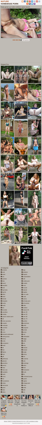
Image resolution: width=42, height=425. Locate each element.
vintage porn (26, 383)
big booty (4, 290)
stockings (25, 363)
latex (3, 390)
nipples (24, 292)
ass (2, 276)
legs (23, 270)
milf (23, 279)
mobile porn (26, 281)
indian (3, 383)
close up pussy (6, 321)
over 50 (24, 314)
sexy (24, 345)
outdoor (24, 307)
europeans (4, 343)
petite (24, 325)
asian (3, 274)
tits (23, 374)
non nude (25, 294)
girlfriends (4, 358)
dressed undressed (7, 334)
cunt (3, 330)
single (24, 352)
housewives (5, 381)
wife (23, 390)
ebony (3, 338)
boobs (3, 303)
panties (24, 321)
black (3, 296)
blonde (3, 298)
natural (24, 290)
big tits (3, 292)
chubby (3, 314)
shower (24, 350)
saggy (24, 338)
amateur (4, 270)
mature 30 (25, 310)
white (24, 387)
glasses (4, 361)
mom (24, 285)
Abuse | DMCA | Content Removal (12, 421)
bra (2, 307)
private (24, 330)
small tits (25, 358)
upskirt (24, 378)
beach (3, 283)
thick (24, 367)
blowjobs (4, 301)
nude (24, 296)
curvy (3, 332)
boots (3, 305)
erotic (3, 341)
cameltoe (4, 312)
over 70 (24, 318)
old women (25, 303)
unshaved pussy (27, 376)
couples (4, 323)
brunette (4, 310)
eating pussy (5, 336)
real (23, 334)
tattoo (24, 365)
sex (23, 343)
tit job (24, 372)
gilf (2, 356)
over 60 (24, 316)
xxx (23, 392)
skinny (24, 354)
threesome (25, 370)
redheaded (25, 336)
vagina (24, 381)
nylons (24, 298)
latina (3, 392)
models (24, 283)
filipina (3, 352)
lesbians (25, 272)
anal (3, 272)
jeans (3, 387)
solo (23, 361)
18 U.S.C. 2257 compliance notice (29, 421)
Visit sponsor (26, 40)
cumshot (4, 327)
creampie (4, 325)
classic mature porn (7, 316)
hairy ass (4, 370)
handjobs (4, 372)
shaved (24, 347)
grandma (4, 363)
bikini (3, 294)
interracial (4, 385)
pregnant (25, 327)
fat (2, 347)
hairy (3, 367)
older (24, 305)
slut (23, 356)
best (3, 287)
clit (2, 318)
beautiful (4, 285)
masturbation (26, 276)
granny (3, 365)
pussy (24, 332)
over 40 (24, 312)
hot (2, 378)
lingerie (24, 274)
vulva (24, 385)
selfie (24, 341)
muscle (24, 287)
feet (2, 350)
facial (3, 345)
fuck (3, 354)
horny (3, 376)
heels (3, 374)
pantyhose (25, 323)
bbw (3, 281)
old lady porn (26, 301)
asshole (4, 279)
